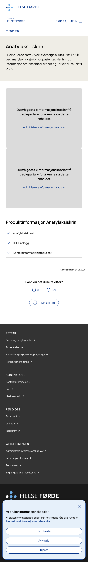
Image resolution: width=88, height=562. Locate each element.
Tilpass (44, 549)
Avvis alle (44, 540)
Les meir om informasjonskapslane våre (28, 521)
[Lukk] (79, 506)
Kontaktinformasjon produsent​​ (32, 252)
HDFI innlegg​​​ (21, 243)
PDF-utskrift (47, 302)
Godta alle (44, 531)
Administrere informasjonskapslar (44, 127)
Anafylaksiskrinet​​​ (23, 233)
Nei (53, 290)
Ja (38, 290)
